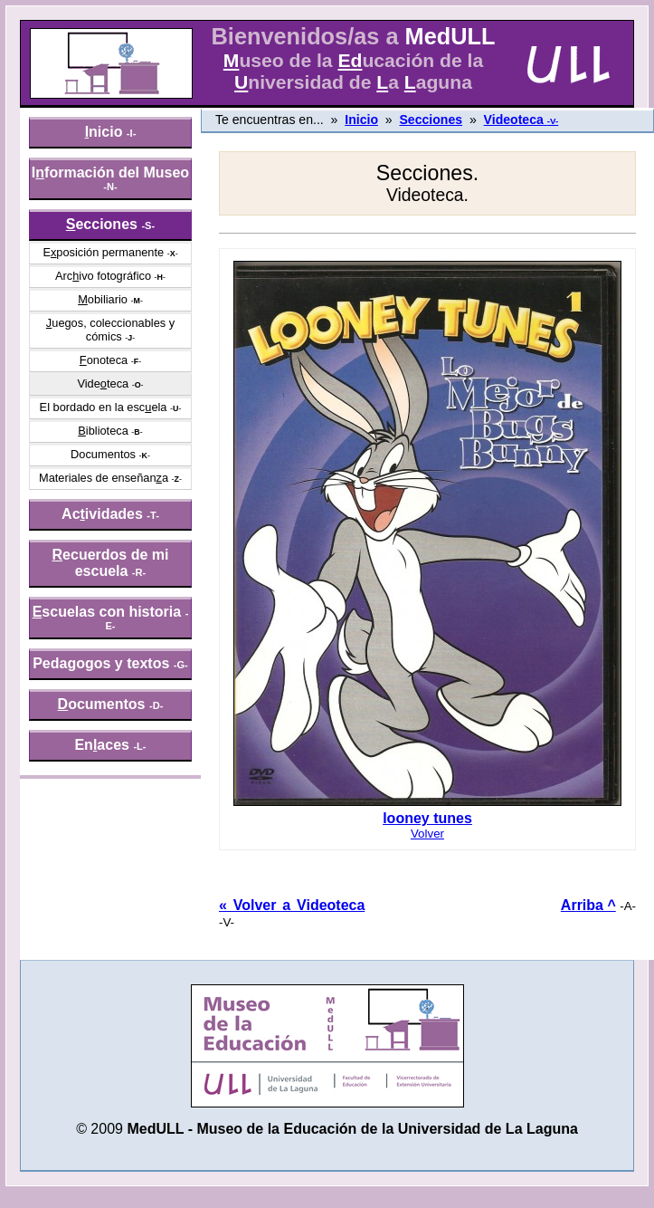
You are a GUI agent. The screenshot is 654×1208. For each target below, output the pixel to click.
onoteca (104, 360)
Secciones (430, 119)
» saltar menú (59, 12)
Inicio (361, 119)
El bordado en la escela (103, 407)
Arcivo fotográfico (103, 276)
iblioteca (103, 430)
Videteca (102, 383)
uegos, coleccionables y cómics (110, 329)
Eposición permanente (103, 252)
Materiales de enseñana (103, 477)
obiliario (103, 299)
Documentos (103, 454)
